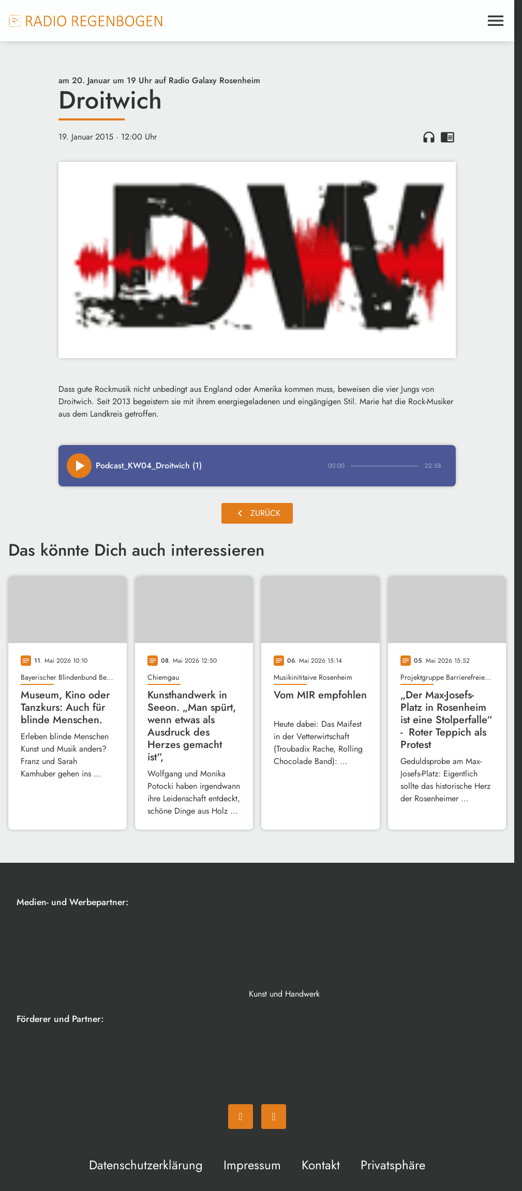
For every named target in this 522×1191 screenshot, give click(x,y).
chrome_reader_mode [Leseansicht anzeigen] (447, 137)
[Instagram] (273, 1116)
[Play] (79, 465)
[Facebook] (240, 1116)
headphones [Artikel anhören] (429, 137)
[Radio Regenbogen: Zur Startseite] (85, 20)
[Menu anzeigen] (495, 20)
